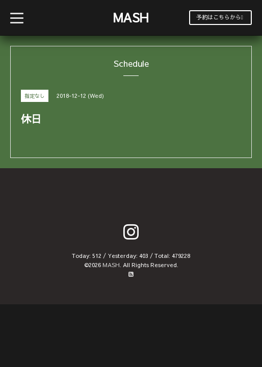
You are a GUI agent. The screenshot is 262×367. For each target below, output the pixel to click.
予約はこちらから (219, 17)
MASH (130, 17)
